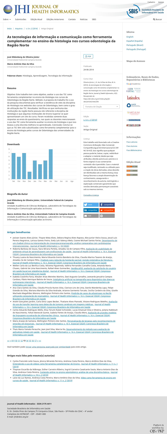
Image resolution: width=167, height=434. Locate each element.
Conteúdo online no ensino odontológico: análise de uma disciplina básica (75, 372)
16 (33, 340)
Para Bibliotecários (134, 150)
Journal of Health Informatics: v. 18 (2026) (49, 246)
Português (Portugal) (136, 49)
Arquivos (18, 28)
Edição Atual (36, 19)
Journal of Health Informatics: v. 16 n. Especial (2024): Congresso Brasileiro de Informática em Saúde (60, 262)
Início (9, 28)
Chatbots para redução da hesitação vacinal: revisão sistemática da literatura (76, 260)
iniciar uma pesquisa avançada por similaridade (48, 347)
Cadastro (151, 2)
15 (30, 340)
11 (19, 340)
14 (27, 340)
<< (8, 340)
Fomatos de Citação (93, 106)
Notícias (84, 19)
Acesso (161, 2)
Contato (72, 19)
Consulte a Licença (91, 195)
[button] (91, 205)
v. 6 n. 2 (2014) (32, 28)
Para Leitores (131, 142)
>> (40, 340)
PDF (89, 56)
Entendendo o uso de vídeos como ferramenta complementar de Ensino (46, 364)
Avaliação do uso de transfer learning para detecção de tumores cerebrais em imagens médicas (65, 303)
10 (16, 340)
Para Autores (131, 146)
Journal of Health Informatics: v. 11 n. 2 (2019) (51, 380)
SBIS (94, 19)
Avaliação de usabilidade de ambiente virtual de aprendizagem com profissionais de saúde (62, 250)
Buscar (157, 19)
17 (35, 340)
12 (22, 340)
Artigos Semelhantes (18, 232)
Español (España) (134, 41)
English (129, 36)
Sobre (6, 19)
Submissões (20, 19)
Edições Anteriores (55, 19)
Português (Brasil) (134, 45)
